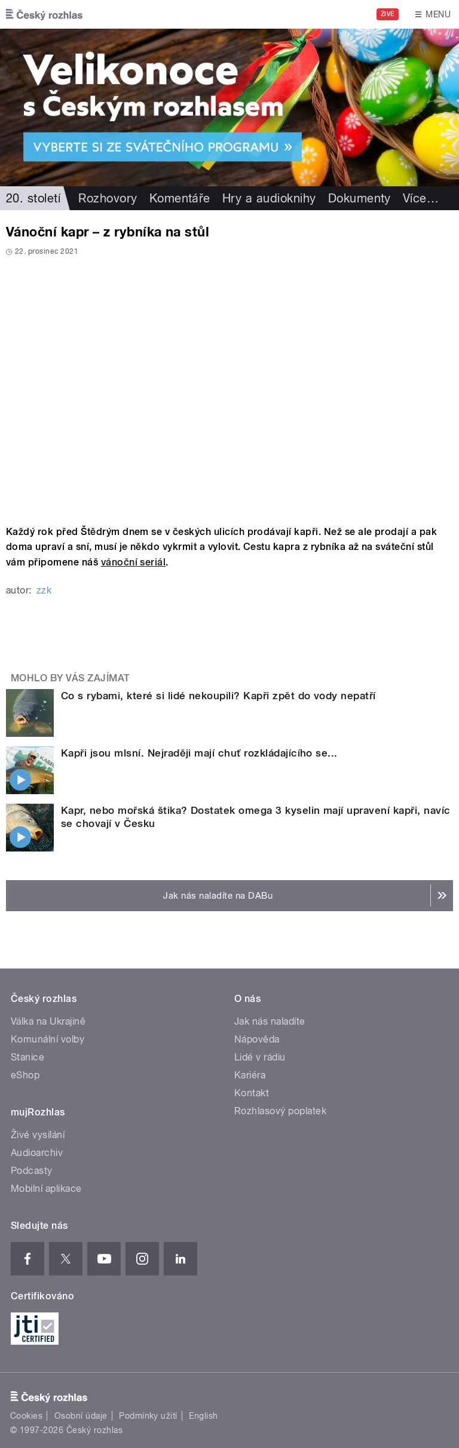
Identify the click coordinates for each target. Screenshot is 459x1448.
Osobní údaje (81, 1416)
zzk (43, 590)
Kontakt (251, 1093)
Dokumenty (359, 198)
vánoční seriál (133, 562)
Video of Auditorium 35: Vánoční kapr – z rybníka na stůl (229, 386)
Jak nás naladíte (269, 1021)
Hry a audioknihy (269, 198)
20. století (33, 198)
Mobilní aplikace (46, 1188)
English (203, 1416)
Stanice (27, 1057)
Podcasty (32, 1170)
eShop (25, 1075)
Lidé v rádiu (260, 1057)
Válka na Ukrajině (48, 1021)
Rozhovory (107, 198)
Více (421, 198)
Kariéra (249, 1075)
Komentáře (179, 198)
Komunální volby (47, 1039)
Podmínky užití (148, 1416)
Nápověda (257, 1039)
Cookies (26, 1416)
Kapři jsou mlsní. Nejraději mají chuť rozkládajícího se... (199, 753)
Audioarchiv (37, 1152)
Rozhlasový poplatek (280, 1111)
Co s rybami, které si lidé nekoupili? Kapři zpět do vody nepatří (218, 696)
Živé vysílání (38, 1134)
